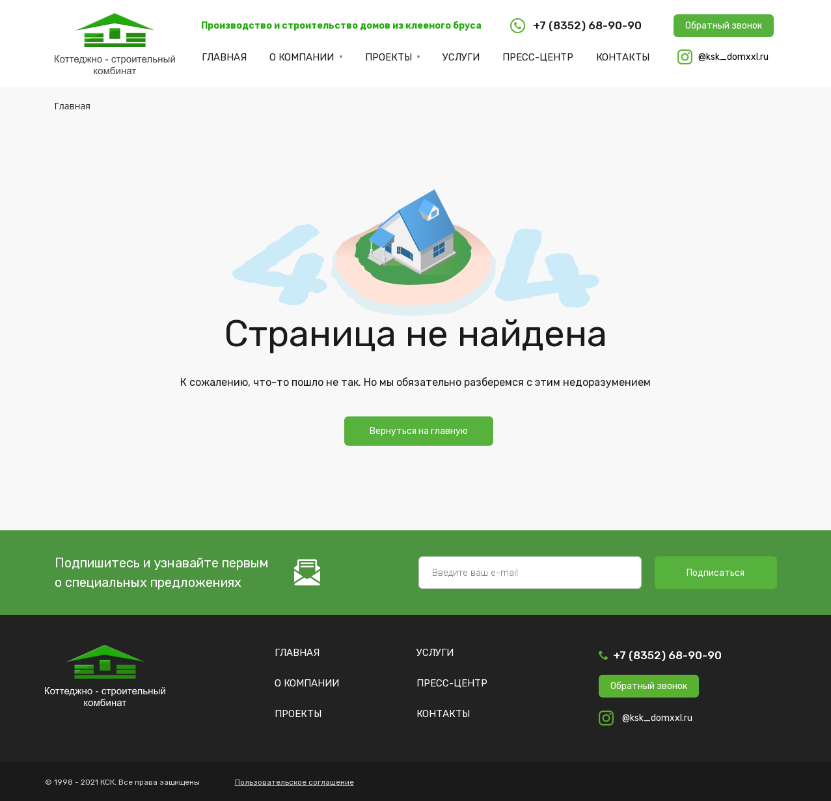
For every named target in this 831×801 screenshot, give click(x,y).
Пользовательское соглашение (294, 782)
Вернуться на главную (419, 431)
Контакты (622, 57)
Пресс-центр (537, 57)
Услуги (461, 57)
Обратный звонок (723, 25)
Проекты (388, 57)
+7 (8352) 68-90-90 (667, 655)
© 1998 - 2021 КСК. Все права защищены (122, 782)
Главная (224, 57)
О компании (301, 57)
